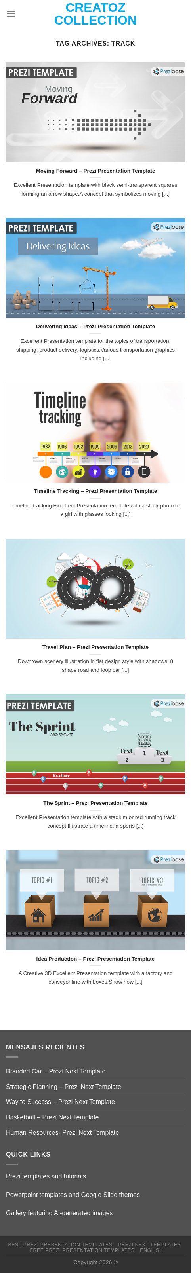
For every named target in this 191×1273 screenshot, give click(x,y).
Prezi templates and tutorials (46, 1176)
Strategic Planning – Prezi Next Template (63, 1086)
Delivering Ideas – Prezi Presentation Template (95, 326)
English (151, 1250)
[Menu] (10, 13)
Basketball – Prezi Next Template (52, 1117)
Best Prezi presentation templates (60, 1245)
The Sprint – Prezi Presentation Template (95, 803)
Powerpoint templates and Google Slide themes (73, 1194)
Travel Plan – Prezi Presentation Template (95, 647)
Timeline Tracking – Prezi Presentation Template (95, 491)
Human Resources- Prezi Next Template (62, 1132)
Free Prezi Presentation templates (82, 1250)
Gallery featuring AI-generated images (59, 1213)
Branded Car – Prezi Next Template (55, 1071)
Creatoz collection (95, 14)
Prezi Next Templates (149, 1245)
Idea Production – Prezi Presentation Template (95, 959)
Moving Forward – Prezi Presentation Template (95, 171)
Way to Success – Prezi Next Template (60, 1101)
